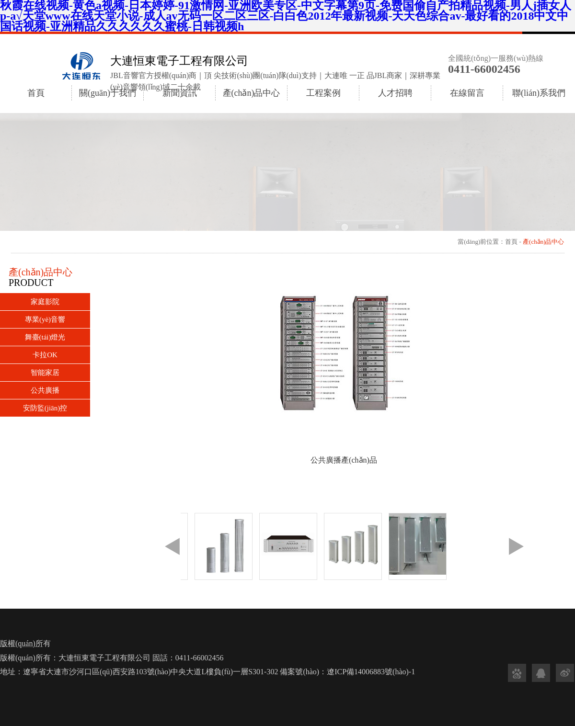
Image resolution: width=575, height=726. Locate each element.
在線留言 (467, 93)
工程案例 (323, 93)
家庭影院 (45, 302)
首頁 (36, 93)
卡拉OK (45, 355)
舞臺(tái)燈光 (45, 337)
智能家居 (45, 372)
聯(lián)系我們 (538, 93)
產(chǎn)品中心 (251, 93)
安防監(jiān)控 (45, 408)
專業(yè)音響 (45, 319)
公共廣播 (45, 390)
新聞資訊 (179, 93)
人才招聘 (395, 93)
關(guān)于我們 (107, 93)
